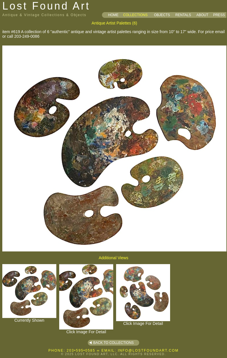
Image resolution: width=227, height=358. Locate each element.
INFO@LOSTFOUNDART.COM (148, 350)
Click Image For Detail (86, 330)
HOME (113, 15)
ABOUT (202, 15)
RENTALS (183, 15)
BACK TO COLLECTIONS (113, 343)
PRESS (219, 15)
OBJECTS (162, 15)
